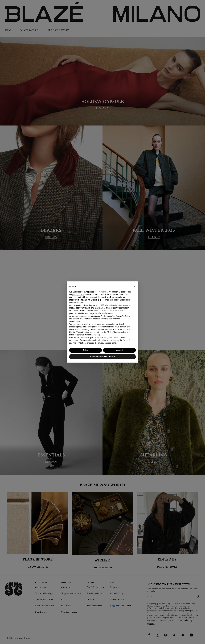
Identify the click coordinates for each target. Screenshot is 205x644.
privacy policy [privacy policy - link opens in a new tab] (78, 294)
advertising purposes (78, 316)
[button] (134, 286)
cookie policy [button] (79, 302)
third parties (117, 305)
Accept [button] (119, 350)
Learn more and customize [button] (102, 356)
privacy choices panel (107, 343)
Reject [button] (85, 350)
